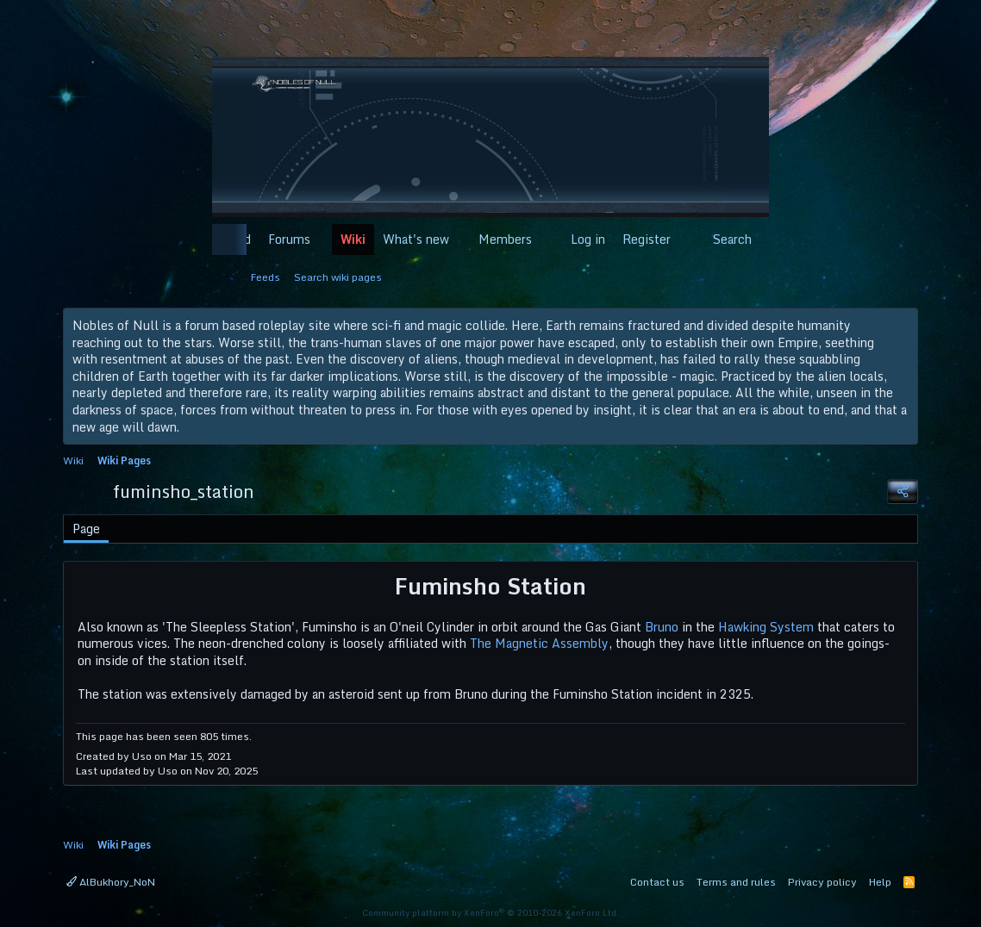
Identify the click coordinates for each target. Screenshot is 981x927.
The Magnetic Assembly (539, 643)
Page (86, 528)
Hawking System (766, 627)
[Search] (722, 239)
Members (505, 239)
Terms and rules (736, 882)
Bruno (661, 627)
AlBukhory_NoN (110, 882)
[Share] (902, 491)
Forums (289, 239)
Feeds (265, 277)
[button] (321, 239)
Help (880, 882)
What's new (416, 239)
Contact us (657, 882)
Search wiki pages (338, 277)
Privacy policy (822, 882)
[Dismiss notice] (901, 326)
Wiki (353, 239)
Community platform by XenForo (490, 912)
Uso (142, 756)
